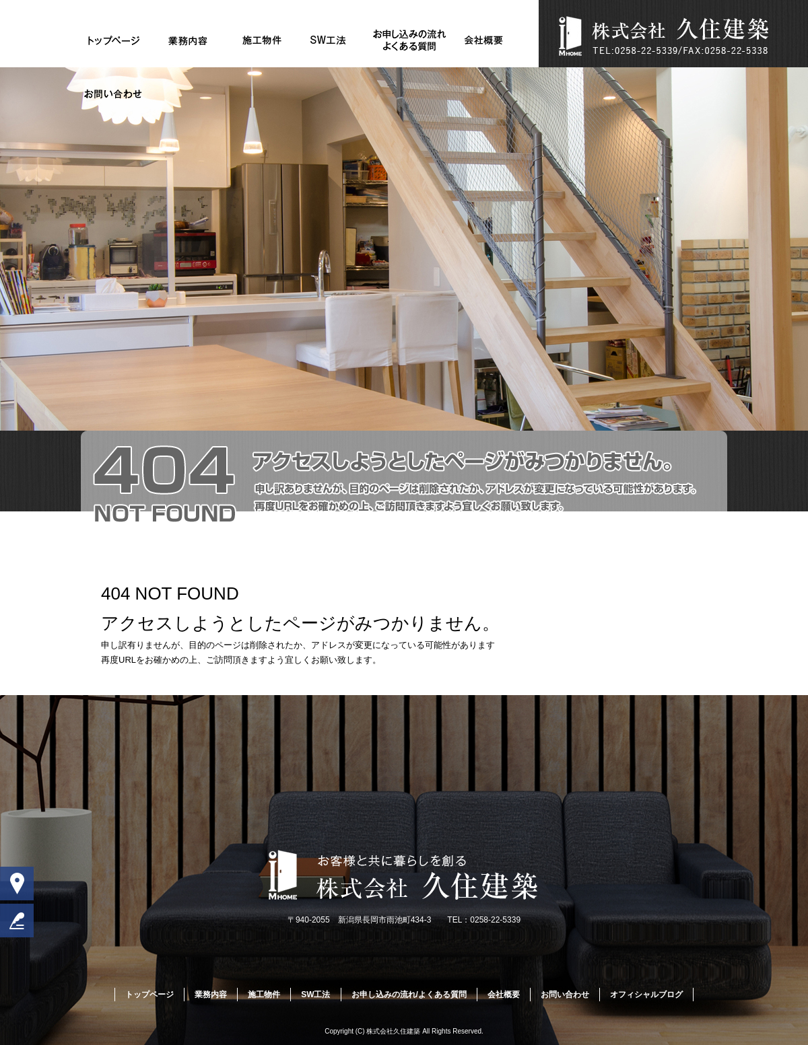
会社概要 (483, 40)
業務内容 (188, 40)
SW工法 (336, 40)
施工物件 (262, 40)
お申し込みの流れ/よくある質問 (410, 40)
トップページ (114, 40)
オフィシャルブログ (646, 994)
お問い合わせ (114, 94)
